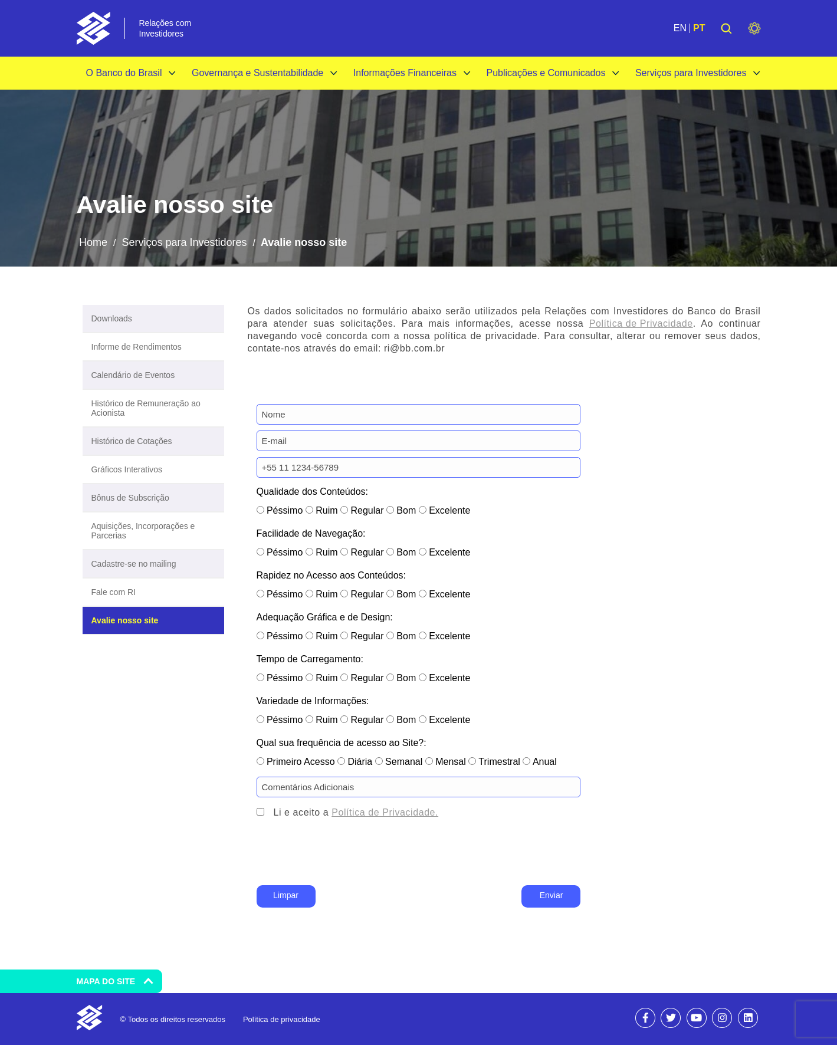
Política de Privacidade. (384, 812)
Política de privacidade (281, 1019)
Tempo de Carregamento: (310, 659)
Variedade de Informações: (313, 701)
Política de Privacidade (641, 323)
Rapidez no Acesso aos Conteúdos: (331, 575)
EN (680, 28)
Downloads (111, 318)
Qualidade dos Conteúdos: (312, 492)
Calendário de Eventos (133, 375)
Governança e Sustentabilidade (257, 73)
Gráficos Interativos (127, 469)
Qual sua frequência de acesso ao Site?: (341, 743)
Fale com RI (113, 592)
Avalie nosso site (125, 620)
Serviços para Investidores (691, 73)
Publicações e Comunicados (546, 73)
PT (699, 28)
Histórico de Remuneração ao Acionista (146, 408)
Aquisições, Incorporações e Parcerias (143, 530)
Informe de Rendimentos (136, 346)
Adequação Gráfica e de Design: (325, 617)
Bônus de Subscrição (130, 497)
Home (93, 242)
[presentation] (346, 859)
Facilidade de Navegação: (311, 533)
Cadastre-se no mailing (133, 563)
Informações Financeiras (405, 73)
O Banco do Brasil (124, 73)
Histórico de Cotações (131, 441)
